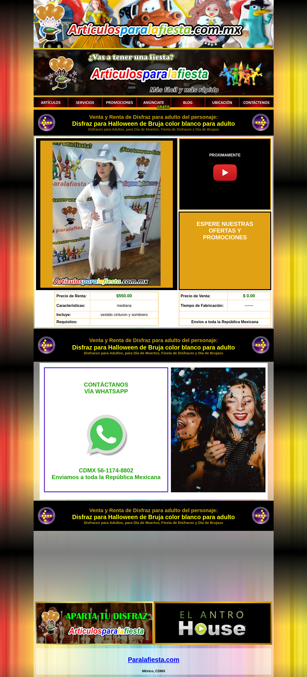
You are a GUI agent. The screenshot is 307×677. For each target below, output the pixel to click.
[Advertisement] (153, 565)
